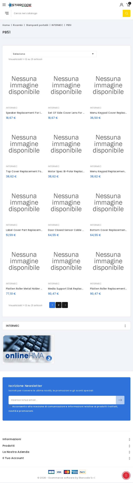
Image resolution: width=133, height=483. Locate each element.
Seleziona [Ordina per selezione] (54, 54)
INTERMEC (11, 107)
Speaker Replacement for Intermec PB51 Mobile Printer (41, 112)
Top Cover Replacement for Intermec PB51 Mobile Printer (42, 171)
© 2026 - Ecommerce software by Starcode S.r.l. (66, 477)
